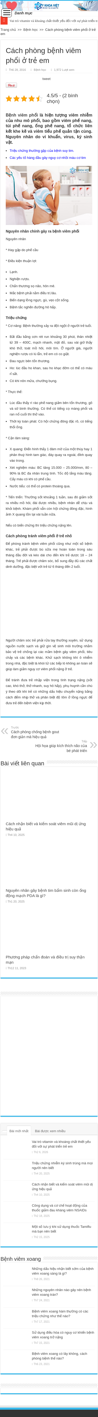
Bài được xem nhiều (50, 1131)
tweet (46, 79)
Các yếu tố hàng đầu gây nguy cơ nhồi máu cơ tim (48, 158)
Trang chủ (8, 30)
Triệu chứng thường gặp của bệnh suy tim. (42, 151)
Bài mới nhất (18, 1131)
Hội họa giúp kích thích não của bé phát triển (60, 746)
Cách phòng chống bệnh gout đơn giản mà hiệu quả (38, 732)
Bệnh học (30, 30)
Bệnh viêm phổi (22, 115)
